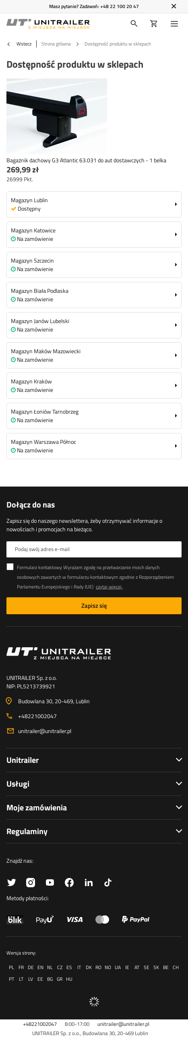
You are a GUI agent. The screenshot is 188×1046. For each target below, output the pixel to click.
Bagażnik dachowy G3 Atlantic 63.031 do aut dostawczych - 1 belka (86, 160)
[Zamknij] (173, 6)
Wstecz (18, 44)
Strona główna (56, 44)
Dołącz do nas (30, 504)
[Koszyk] (154, 23)
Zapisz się (94, 605)
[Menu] (176, 23)
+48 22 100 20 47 (119, 6)
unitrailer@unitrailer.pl (44, 731)
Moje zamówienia (36, 807)
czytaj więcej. (109, 586)
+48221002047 (37, 716)
